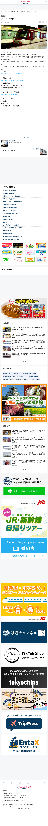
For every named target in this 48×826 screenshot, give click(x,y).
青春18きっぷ (30, 12)
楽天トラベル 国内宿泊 (9, 210)
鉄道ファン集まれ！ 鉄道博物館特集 (12, 201)
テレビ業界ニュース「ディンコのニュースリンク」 (15, 795)
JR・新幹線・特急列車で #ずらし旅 (12, 236)
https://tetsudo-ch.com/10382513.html (12, 80)
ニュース (42, 12)
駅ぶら (18, 12)
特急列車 (38, 379)
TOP (2, 12)
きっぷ (10, 373)
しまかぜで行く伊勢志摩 (9, 204)
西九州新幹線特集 (7, 233)
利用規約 (5, 804)
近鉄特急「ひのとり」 (8, 222)
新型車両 (23, 12)
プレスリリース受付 (7, 806)
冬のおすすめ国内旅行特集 (10, 207)
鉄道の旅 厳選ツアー (8, 216)
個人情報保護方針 (19, 804)
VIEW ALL (24, 361)
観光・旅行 (5, 379)
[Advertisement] (24, 121)
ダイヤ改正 (18, 379)
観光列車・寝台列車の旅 (9, 190)
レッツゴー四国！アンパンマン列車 (12, 228)
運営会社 (11, 804)
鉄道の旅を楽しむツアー (9, 199)
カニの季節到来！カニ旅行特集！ (11, 225)
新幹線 (34, 373)
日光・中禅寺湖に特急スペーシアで (12, 213)
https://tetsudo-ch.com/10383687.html (12, 74)
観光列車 (12, 379)
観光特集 (13, 12)
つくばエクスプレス (26, 373)
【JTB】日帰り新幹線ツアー (10, 193)
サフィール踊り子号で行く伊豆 (11, 239)
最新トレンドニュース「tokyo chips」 (13, 793)
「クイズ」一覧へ (24, 137)
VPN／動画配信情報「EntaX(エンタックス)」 (14, 800)
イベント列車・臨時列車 (32, 376)
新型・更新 (31, 379)
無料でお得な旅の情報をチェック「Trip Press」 (15, 797)
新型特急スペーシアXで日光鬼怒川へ (12, 196)
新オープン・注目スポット (19, 376)
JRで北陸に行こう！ (8, 230)
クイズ (36, 12)
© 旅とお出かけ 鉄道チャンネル (24, 808)
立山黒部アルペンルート (9, 219)
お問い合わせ (30, 804)
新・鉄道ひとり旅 (7, 376)
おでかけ (7, 12)
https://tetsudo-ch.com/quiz (9, 94)
